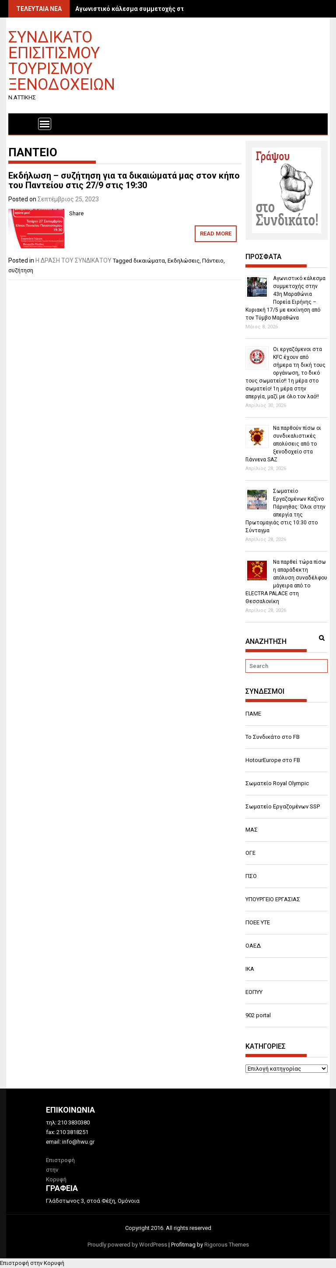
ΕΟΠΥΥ (253, 992)
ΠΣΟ (251, 876)
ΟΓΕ (250, 853)
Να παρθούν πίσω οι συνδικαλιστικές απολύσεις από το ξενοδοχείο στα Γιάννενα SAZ (283, 444)
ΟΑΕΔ (253, 945)
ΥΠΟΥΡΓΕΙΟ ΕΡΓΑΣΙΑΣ (272, 899)
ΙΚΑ (249, 969)
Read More (215, 233)
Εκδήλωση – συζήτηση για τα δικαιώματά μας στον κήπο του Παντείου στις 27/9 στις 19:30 (124, 180)
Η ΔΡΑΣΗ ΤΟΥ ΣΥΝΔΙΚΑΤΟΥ (73, 260)
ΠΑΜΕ (253, 713)
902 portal (258, 1015)
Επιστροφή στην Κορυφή (32, 1263)
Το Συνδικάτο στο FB (272, 737)
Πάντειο (213, 260)
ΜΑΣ (251, 829)
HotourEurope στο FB (272, 760)
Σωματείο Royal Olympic (277, 783)
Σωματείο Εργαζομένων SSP (282, 806)
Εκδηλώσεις (184, 260)
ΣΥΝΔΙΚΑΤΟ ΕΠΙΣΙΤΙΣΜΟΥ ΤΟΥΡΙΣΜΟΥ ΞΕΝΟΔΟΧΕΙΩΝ (61, 60)
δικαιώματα (149, 260)
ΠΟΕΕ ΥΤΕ (257, 922)
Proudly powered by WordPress (127, 1244)
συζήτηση (20, 270)
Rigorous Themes (226, 1244)
